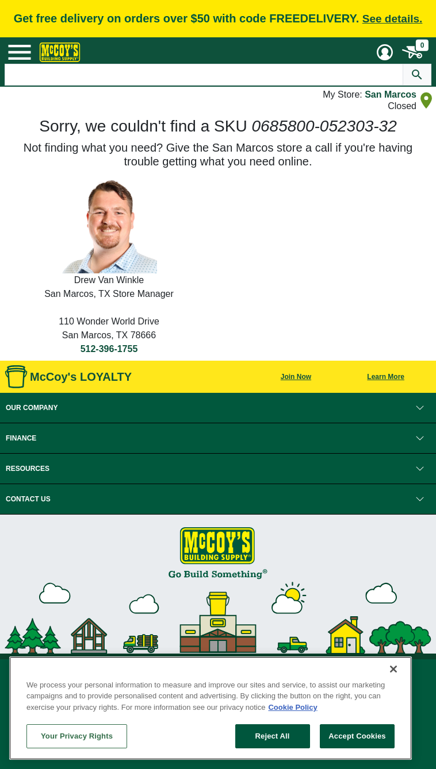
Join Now (296, 377)
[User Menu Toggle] (385, 52)
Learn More (385, 377)
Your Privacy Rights (77, 736)
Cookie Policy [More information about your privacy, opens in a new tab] (292, 707)
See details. (392, 19)
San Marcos (390, 94)
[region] (210, 708)
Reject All (272, 736)
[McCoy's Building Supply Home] (60, 52)
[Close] (393, 669)
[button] (218, 408)
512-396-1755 (109, 349)
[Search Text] (204, 75)
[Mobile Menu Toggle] (20, 52)
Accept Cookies (356, 736)
